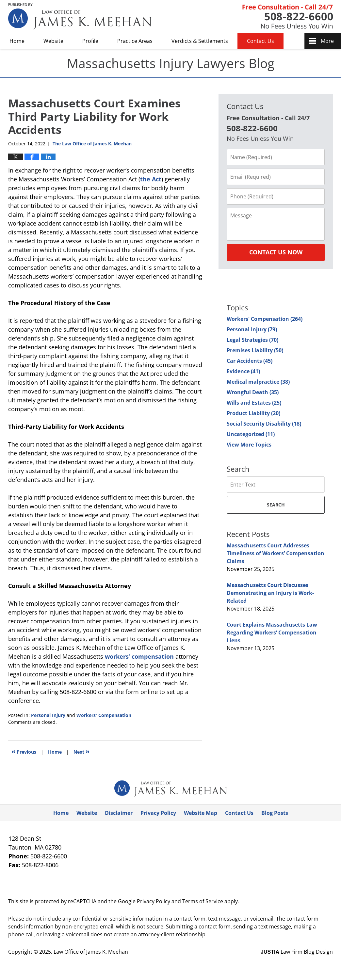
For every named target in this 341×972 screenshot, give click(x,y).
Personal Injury (48, 715)
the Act (150, 179)
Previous (23, 751)
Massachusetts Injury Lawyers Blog (80, 16)
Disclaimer (119, 812)
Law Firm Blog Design (297, 951)
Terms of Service (202, 901)
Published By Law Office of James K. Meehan (287, 16)
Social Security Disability (264, 423)
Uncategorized (251, 434)
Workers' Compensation (103, 715)
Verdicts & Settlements (199, 41)
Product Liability (253, 413)
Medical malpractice (258, 381)
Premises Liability (255, 350)
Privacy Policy (158, 812)
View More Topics (249, 444)
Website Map (200, 812)
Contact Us (260, 41)
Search (276, 505)
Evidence (243, 371)
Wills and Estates (254, 402)
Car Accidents (249, 360)
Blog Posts (274, 812)
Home (16, 41)
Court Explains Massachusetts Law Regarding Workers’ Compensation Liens (272, 632)
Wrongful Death (253, 392)
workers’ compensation (139, 656)
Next (81, 751)
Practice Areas (135, 41)
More (327, 41)
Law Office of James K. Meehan (91, 951)
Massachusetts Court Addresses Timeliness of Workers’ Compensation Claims (275, 553)
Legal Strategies (252, 339)
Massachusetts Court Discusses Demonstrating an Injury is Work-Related (270, 592)
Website (53, 41)
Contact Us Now (275, 252)
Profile (90, 41)
